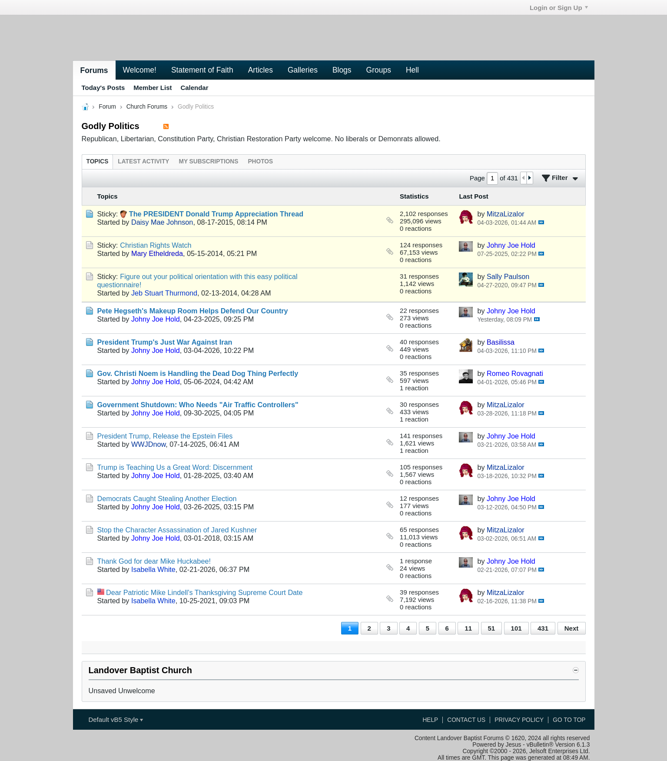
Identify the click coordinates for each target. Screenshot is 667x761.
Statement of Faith (202, 70)
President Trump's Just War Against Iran (164, 342)
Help (430, 720)
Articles (260, 70)
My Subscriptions (208, 161)
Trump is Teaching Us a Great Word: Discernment (175, 467)
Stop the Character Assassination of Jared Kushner (177, 530)
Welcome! (139, 70)
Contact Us (466, 720)
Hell (412, 70)
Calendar (194, 87)
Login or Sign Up (559, 7)
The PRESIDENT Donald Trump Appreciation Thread (216, 214)
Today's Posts (103, 87)
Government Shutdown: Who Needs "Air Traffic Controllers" (198, 405)
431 (543, 628)
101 (516, 628)
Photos (260, 161)
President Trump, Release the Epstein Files (165, 436)
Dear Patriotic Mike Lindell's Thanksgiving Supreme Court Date (204, 592)
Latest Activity (143, 161)
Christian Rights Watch (155, 245)
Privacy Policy (519, 720)
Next (571, 628)
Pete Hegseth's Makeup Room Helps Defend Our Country (192, 311)
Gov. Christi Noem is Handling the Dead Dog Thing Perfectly (198, 373)
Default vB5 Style (115, 719)
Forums (94, 70)
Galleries (303, 70)
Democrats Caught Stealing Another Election (167, 498)
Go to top (569, 720)
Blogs (342, 70)
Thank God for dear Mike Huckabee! (154, 561)
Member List (152, 87)
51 (491, 628)
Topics (97, 161)
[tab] (97, 161)
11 (468, 628)
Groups (378, 70)
